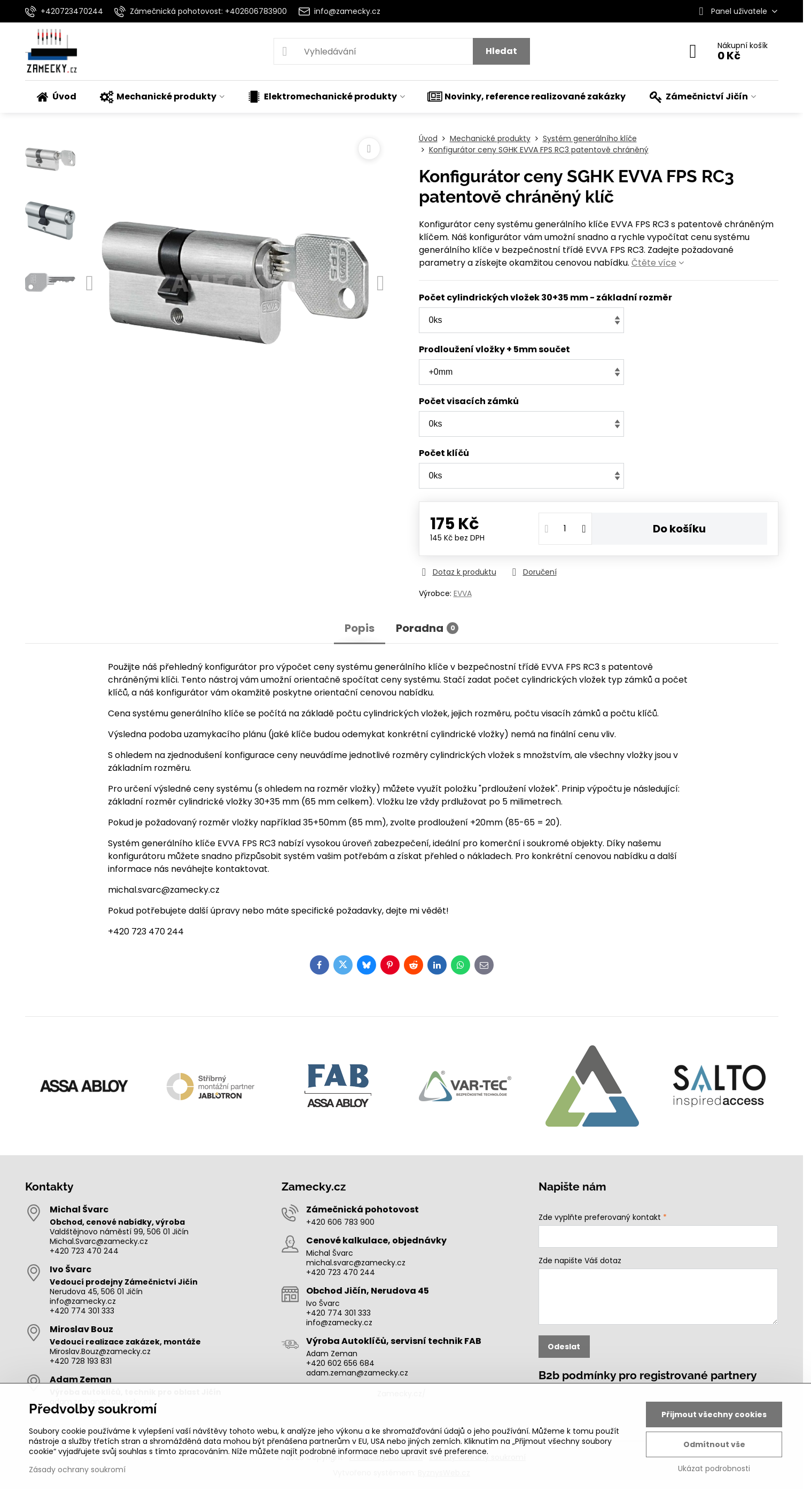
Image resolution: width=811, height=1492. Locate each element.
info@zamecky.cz (83, 1301)
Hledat (501, 51)
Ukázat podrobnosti (714, 1469)
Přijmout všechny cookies (714, 1414)
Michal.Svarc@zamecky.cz (99, 1241)
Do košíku (679, 528)
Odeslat (564, 1346)
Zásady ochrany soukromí (77, 1469)
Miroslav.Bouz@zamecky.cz (100, 1351)
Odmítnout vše (714, 1444)
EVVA (463, 593)
